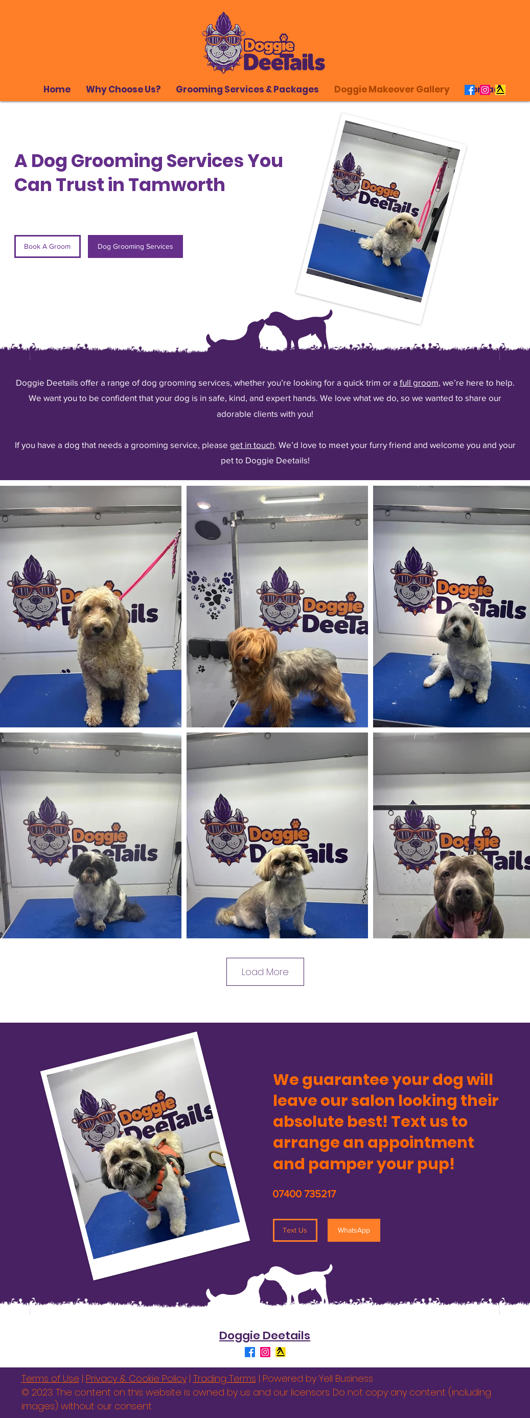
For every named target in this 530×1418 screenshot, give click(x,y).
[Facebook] (470, 90)
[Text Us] (295, 1230)
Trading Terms (224, 1378)
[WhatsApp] (354, 1230)
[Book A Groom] (47, 246)
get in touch (252, 445)
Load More (265, 971)
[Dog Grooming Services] (135, 246)
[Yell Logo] (500, 90)
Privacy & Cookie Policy (136, 1378)
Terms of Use (50, 1378)
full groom (419, 382)
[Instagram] (485, 90)
